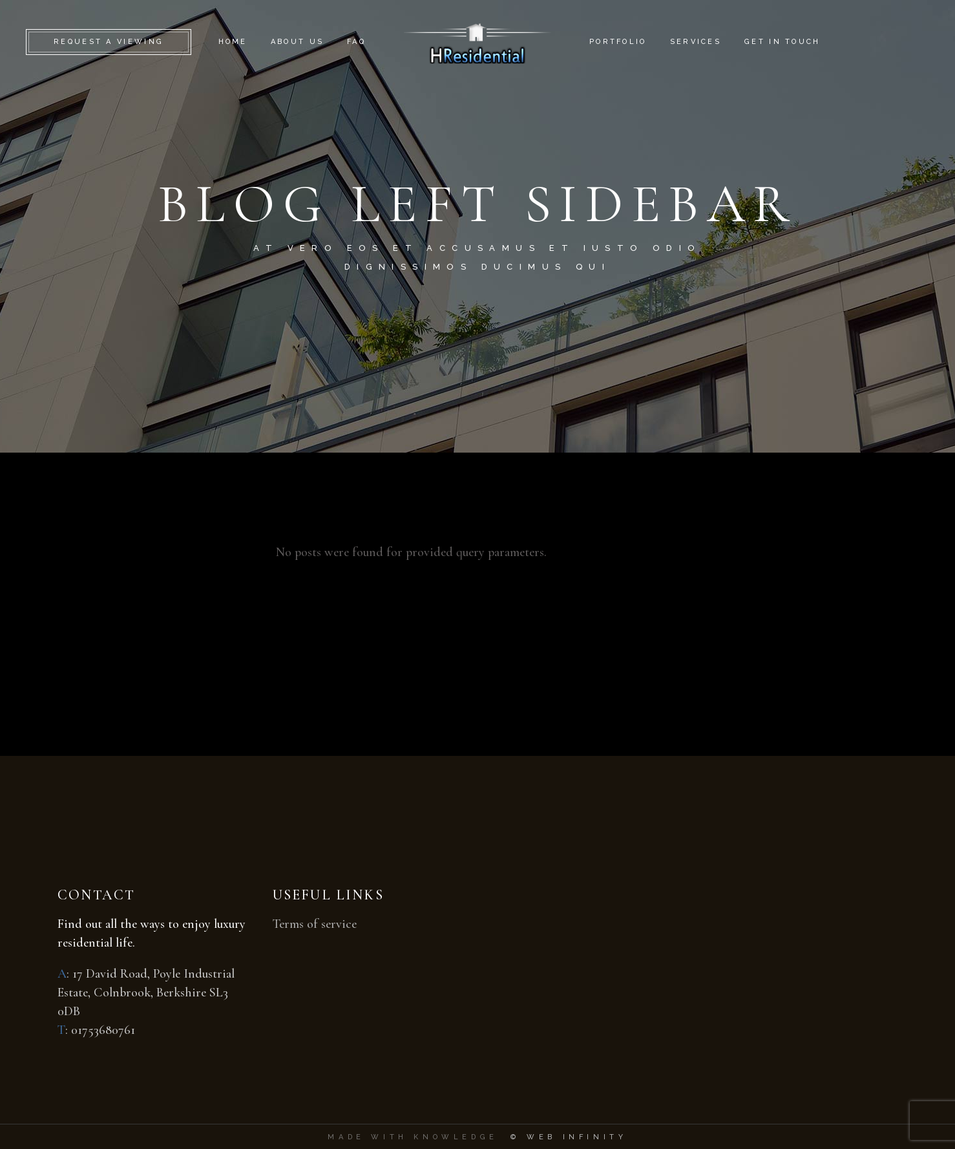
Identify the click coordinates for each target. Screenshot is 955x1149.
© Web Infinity (568, 1137)
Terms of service (315, 924)
